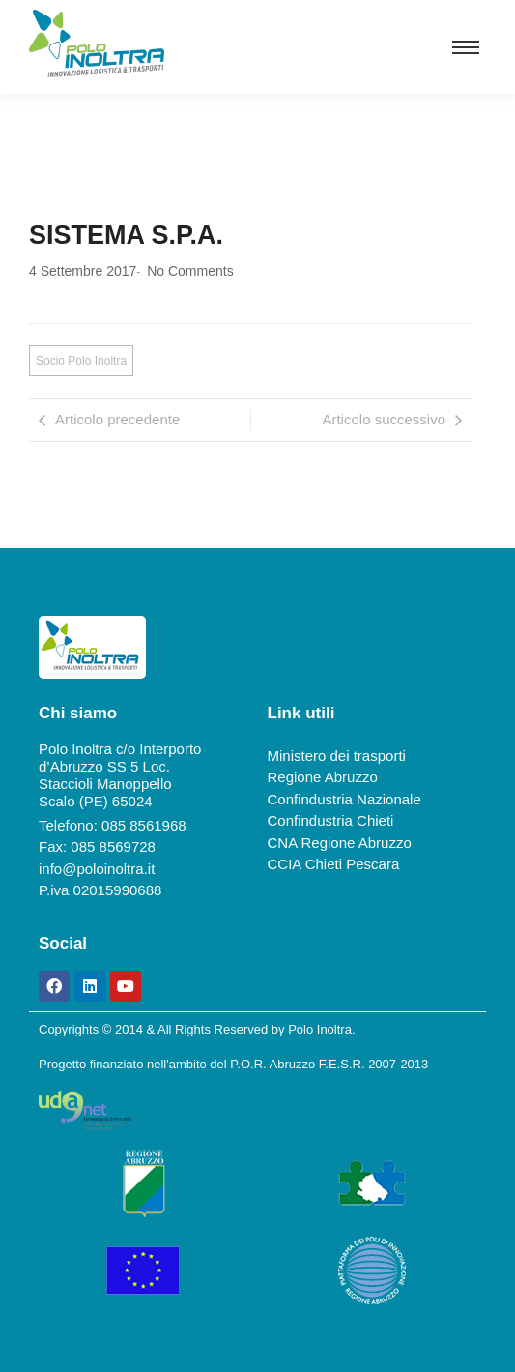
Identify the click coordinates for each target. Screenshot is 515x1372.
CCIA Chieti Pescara (334, 864)
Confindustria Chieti (331, 820)
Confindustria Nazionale (344, 799)
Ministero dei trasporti (337, 755)
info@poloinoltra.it (97, 869)
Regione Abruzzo (323, 777)
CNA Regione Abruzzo (340, 842)
